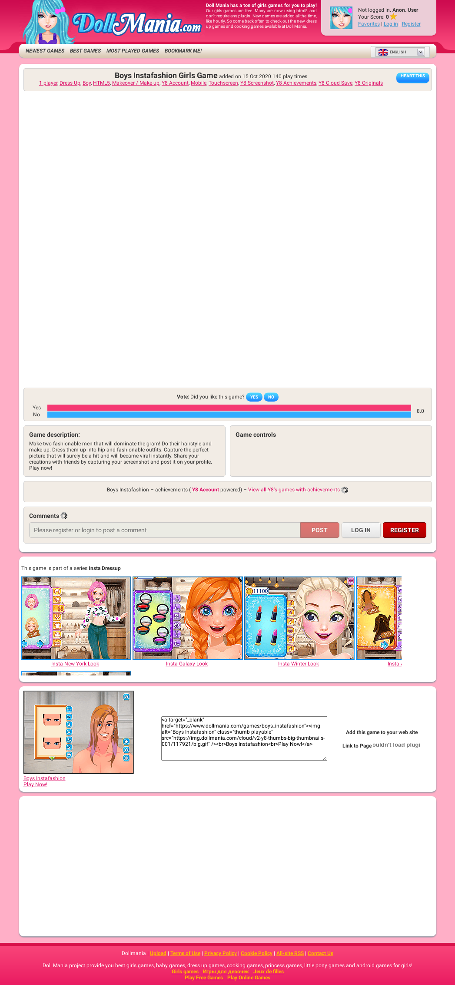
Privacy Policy (220, 953)
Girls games (185, 972)
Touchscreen (223, 83)
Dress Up (70, 83)
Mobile (198, 83)
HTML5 (101, 83)
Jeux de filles (268, 972)
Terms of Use (185, 953)
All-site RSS (290, 953)
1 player (48, 83)
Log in (391, 24)
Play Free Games (204, 978)
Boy (87, 83)
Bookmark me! (183, 51)
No (271, 397)
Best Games (85, 51)
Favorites (369, 24)
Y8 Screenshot (257, 83)
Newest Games (45, 51)
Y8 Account (175, 83)
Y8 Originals (369, 83)
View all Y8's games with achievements (294, 490)
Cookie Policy (256, 953)
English (392, 52)
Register (411, 24)
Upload (158, 953)
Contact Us (320, 953)
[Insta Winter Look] (299, 618)
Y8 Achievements (296, 83)
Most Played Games (132, 51)
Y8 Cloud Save (335, 83)
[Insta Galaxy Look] (187, 618)
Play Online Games (248, 978)
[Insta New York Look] (75, 618)
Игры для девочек (226, 972)
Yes (254, 397)
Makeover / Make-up (135, 83)
